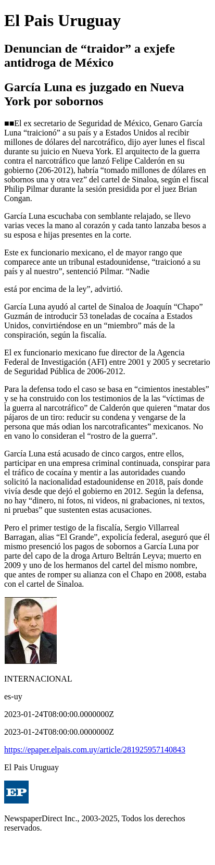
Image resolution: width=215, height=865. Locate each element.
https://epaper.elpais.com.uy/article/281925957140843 (94, 749)
